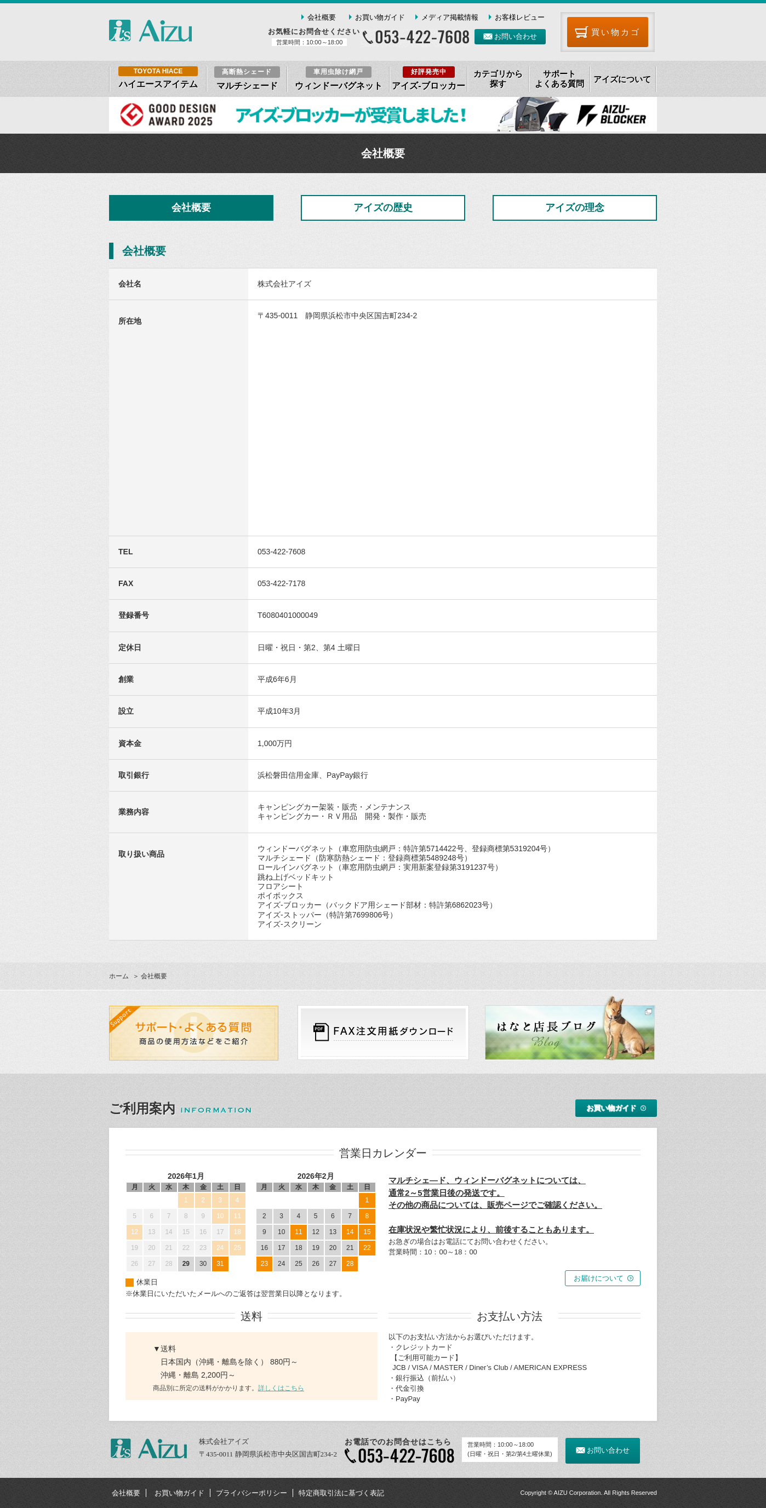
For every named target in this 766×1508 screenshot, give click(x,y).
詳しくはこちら (281, 1388)
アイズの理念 (574, 207)
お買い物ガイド (380, 17)
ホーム (119, 976)
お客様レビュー (520, 17)
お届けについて (599, 1278)
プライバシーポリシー (251, 1493)
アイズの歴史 (383, 207)
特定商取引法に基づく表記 (341, 1493)
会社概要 (321, 17)
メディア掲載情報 (449, 17)
